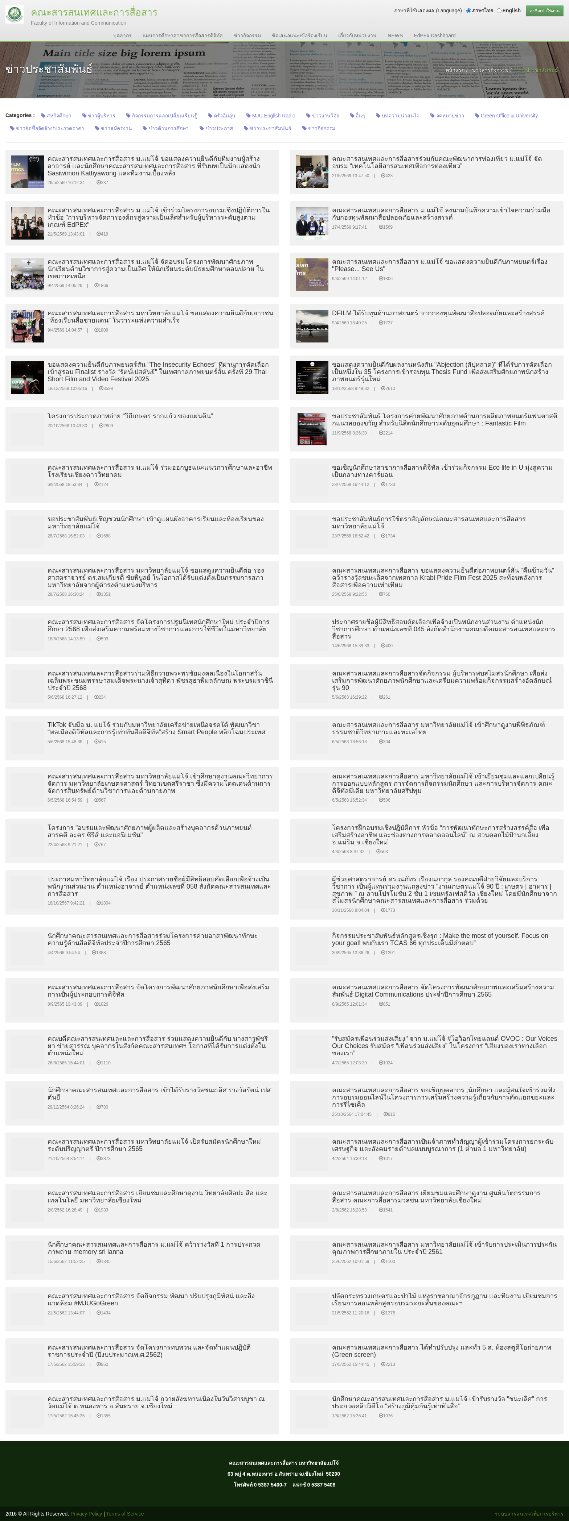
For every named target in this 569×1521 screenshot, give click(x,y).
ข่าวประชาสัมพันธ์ (267, 128)
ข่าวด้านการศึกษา (166, 128)
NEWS (395, 35)
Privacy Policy (86, 1514)
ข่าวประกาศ (216, 128)
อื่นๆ (357, 116)
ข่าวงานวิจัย (322, 116)
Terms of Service (125, 1514)
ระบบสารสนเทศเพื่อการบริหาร (529, 1514)
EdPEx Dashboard (434, 35)
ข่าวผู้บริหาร (99, 116)
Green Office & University (506, 116)
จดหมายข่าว (447, 116)
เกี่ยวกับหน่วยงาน (357, 35)
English (512, 10)
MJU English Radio (270, 116)
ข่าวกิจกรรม (247, 35)
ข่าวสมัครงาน (113, 128)
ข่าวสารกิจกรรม (490, 70)
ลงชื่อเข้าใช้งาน (545, 10)
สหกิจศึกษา (56, 116)
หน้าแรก (455, 70)
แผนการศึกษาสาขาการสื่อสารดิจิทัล (183, 35)
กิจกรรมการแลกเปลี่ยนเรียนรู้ (161, 116)
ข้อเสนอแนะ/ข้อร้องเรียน (299, 35)
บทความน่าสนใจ (397, 116)
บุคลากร (122, 35)
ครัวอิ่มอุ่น (222, 116)
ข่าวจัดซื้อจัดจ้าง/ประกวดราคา (47, 128)
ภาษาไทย (482, 10)
